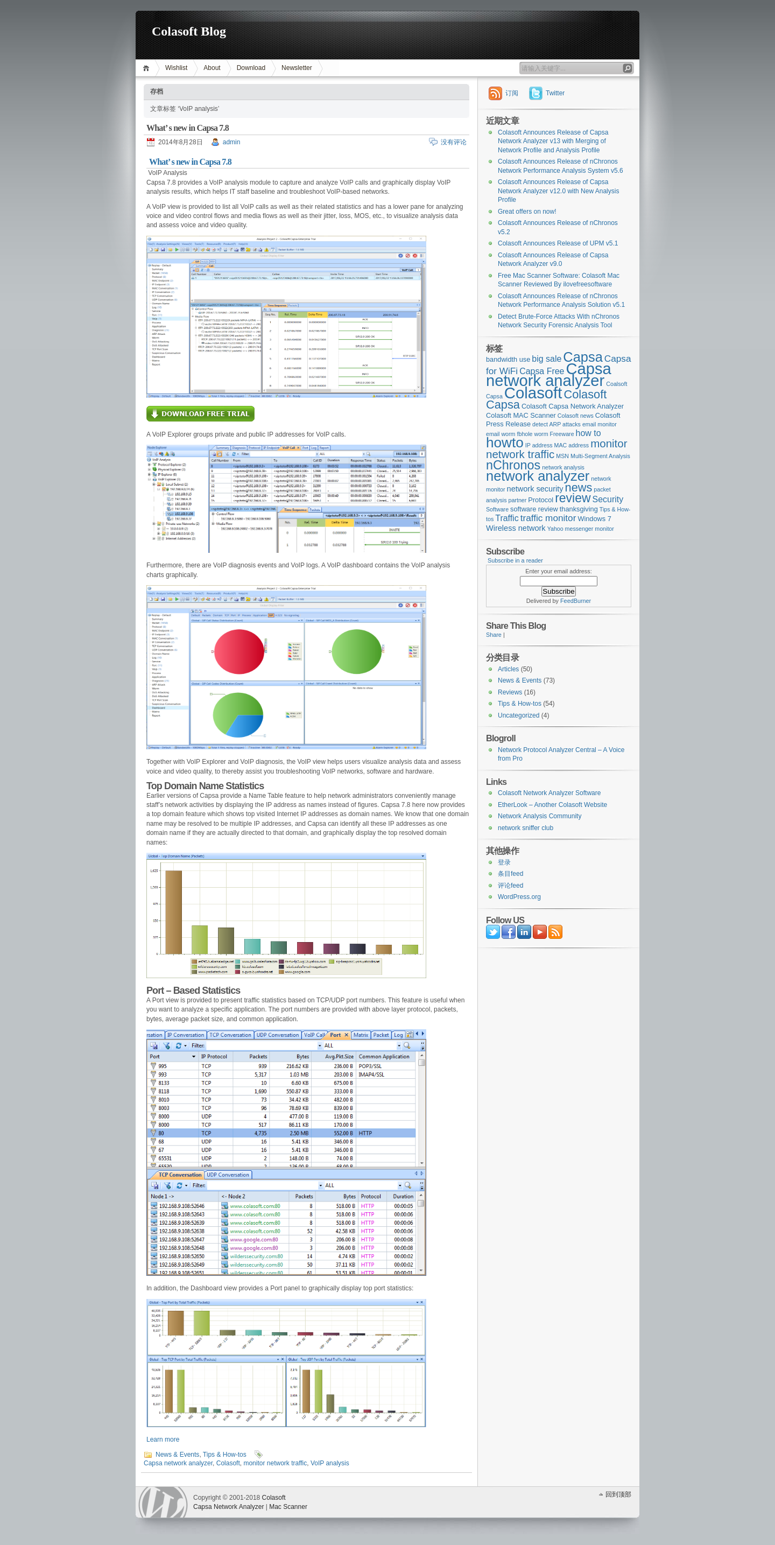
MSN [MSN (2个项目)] (562, 456)
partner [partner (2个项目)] (518, 500)
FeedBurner (575, 601)
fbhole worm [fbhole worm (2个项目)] (532, 434)
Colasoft (228, 1463)
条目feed (510, 873)
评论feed (510, 885)
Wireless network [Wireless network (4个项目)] (516, 528)
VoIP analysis (330, 1463)
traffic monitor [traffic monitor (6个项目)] (548, 517)
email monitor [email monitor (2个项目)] (599, 424)
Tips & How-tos (224, 1454)
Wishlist (176, 68)
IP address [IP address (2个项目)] (539, 445)
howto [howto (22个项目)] (505, 442)
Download (251, 68)
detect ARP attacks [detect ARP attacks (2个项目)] (556, 424)
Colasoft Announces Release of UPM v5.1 (558, 243)
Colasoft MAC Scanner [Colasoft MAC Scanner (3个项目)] (521, 415)
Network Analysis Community (539, 816)
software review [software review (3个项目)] (534, 509)
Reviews (510, 692)
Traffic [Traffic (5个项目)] (506, 518)
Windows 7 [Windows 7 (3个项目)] (594, 519)
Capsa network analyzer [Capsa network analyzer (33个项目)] (548, 375)
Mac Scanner (288, 1507)
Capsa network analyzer (178, 1463)
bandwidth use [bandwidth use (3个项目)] (508, 359)
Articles (508, 669)
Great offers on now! (527, 211)
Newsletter (296, 68)
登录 (504, 862)
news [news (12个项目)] (579, 487)
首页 (148, 68)
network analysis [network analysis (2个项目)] (563, 467)
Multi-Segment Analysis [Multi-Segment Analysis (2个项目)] (600, 456)
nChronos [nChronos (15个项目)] (513, 465)
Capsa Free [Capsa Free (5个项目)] (541, 371)
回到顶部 (618, 1494)
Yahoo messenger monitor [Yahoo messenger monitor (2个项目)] (580, 528)
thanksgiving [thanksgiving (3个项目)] (579, 509)
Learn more (162, 1439)
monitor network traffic (275, 1463)
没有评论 (454, 142)
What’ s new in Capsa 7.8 (187, 127)
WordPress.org (519, 897)
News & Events (177, 1454)
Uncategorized (518, 715)
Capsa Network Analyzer (228, 1507)
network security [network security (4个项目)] (535, 488)
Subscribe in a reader (515, 560)
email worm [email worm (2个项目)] (500, 434)
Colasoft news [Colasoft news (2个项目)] (576, 415)
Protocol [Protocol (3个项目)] (540, 500)
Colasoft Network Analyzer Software (549, 793)
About (211, 68)
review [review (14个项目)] (572, 498)
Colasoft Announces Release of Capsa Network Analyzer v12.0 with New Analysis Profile (558, 190)
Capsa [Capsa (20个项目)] (583, 356)
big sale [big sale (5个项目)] (546, 358)
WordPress (163, 1502)
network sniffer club (525, 828)
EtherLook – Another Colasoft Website (552, 805)
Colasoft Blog (189, 31)
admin (232, 142)
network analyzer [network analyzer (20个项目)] (537, 475)
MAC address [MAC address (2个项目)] (571, 445)
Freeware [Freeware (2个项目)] (562, 434)
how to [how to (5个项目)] (588, 433)
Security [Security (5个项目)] (608, 499)
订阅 (511, 93)
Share (494, 634)
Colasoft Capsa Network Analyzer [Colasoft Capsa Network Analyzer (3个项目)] (573, 406)
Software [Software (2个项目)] (497, 509)
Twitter (555, 93)
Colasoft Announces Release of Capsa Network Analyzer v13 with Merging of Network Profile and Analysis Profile (553, 141)
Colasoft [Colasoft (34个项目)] (533, 393)
